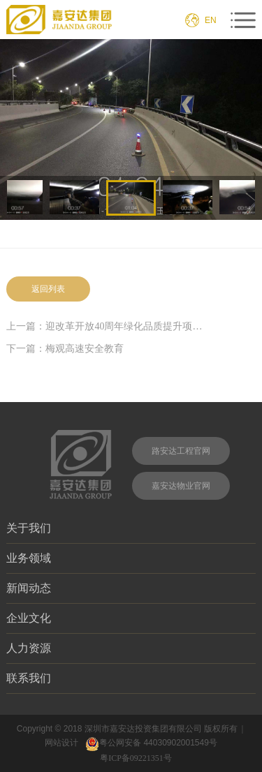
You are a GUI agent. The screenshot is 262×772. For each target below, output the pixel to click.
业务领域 (130, 558)
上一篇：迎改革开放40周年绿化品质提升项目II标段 (105, 326)
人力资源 (130, 648)
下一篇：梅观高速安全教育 (65, 348)
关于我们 (130, 528)
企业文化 (130, 618)
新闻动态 (130, 588)
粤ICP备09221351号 (138, 758)
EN (211, 20)
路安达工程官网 (181, 451)
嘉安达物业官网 (181, 486)
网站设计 (61, 743)
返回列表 (48, 289)
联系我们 (130, 678)
